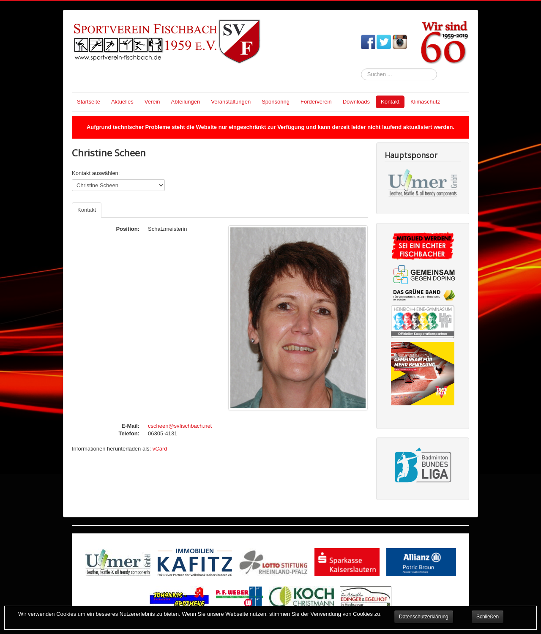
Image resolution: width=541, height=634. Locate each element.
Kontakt (390, 101)
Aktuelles (122, 101)
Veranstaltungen (231, 101)
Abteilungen (185, 101)
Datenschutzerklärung (423, 617)
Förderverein (316, 101)
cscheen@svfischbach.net (180, 426)
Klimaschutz (425, 101)
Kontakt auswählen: (96, 173)
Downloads (356, 101)
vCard (160, 448)
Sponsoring (276, 101)
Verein (152, 101)
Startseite (88, 101)
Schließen (487, 617)
